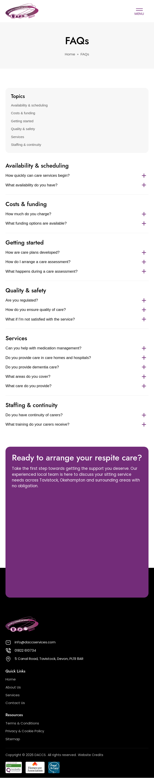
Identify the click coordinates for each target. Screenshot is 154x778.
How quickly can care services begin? (77, 175)
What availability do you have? (77, 185)
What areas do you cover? (77, 376)
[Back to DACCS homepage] (21, 11)
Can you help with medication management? (77, 348)
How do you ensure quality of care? (77, 309)
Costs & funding (23, 113)
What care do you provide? (77, 386)
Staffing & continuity (26, 145)
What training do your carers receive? (77, 424)
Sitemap (12, 739)
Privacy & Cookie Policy (24, 731)
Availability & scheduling (29, 105)
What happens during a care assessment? (77, 271)
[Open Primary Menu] (139, 11)
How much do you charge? (77, 214)
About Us (13, 687)
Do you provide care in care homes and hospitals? (77, 358)
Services (17, 137)
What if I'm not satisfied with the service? (77, 319)
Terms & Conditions (22, 723)
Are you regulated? (77, 300)
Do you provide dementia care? (77, 367)
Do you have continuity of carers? (77, 415)
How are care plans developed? (77, 252)
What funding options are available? (77, 223)
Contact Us (15, 702)
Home (70, 54)
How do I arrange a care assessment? (77, 262)
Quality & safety (23, 129)
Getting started (22, 121)
